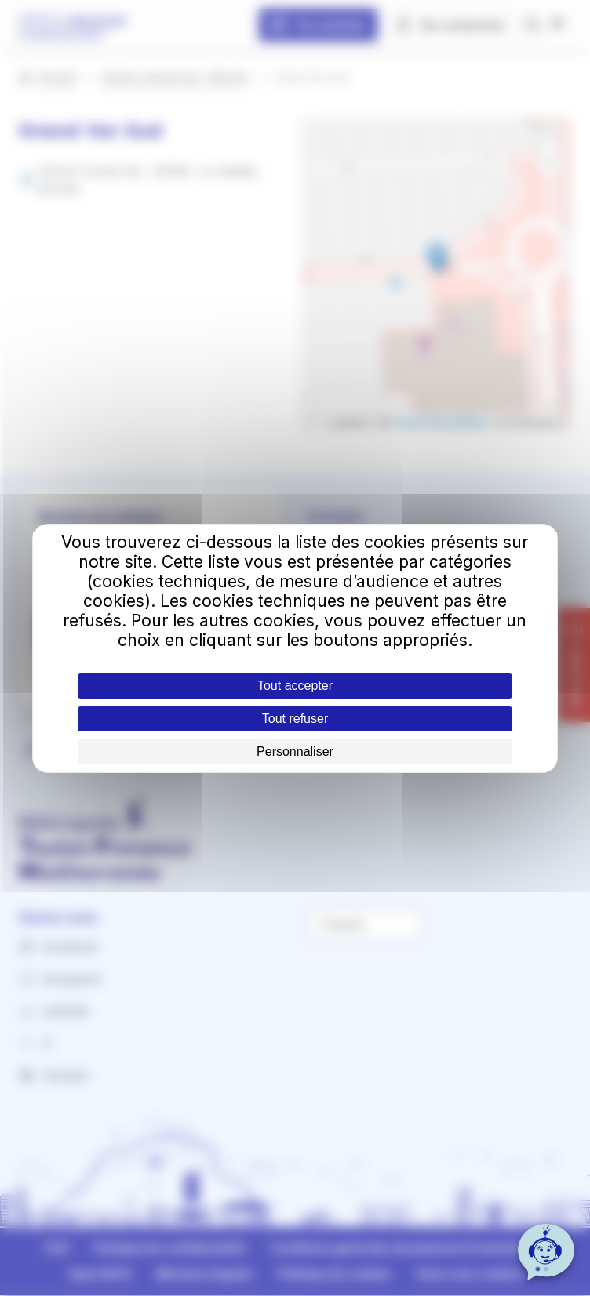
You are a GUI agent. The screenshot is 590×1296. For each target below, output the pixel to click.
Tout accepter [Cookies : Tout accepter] (295, 685)
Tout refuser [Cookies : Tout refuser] (295, 718)
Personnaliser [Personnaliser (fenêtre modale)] (295, 751)
